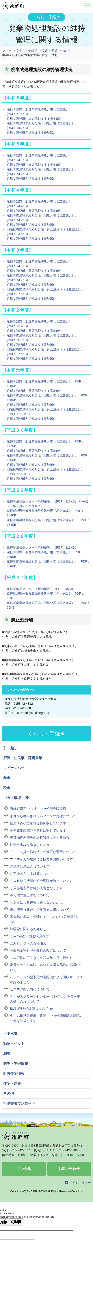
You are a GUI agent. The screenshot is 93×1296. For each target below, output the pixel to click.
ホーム (6, 50)
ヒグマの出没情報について (30, 989)
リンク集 (24, 1169)
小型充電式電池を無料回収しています (38, 830)
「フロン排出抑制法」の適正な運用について (43, 852)
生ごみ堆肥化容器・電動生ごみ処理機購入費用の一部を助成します (46, 1018)
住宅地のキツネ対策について (31, 873)
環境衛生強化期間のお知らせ (31, 1009)
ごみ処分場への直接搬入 (28, 943)
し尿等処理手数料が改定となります (36, 888)
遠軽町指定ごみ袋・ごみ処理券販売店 (38, 809)
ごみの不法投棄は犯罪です (30, 936)
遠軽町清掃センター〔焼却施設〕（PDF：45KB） (41, 589)
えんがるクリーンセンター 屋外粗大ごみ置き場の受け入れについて (45, 999)
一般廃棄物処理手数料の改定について (38, 950)
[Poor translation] (16, 1222)
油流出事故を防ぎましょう (30, 845)
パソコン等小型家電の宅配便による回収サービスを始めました (46, 979)
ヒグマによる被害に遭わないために (36, 902)
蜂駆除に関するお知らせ (28, 929)
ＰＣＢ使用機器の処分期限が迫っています (41, 881)
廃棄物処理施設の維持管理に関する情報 (39, 837)
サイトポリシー (80, 1182)
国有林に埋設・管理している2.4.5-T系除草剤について (45, 919)
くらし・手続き (26, 50)
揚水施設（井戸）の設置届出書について (39, 909)
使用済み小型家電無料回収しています (38, 823)
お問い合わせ (69, 1169)
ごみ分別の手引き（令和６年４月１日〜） (41, 958)
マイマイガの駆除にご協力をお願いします (41, 859)
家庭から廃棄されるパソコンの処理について (43, 816)
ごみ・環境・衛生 (54, 50)
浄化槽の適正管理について (30, 895)
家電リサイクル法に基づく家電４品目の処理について (46, 967)
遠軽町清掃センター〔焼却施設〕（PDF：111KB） (42, 547)
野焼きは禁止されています (30, 866)
